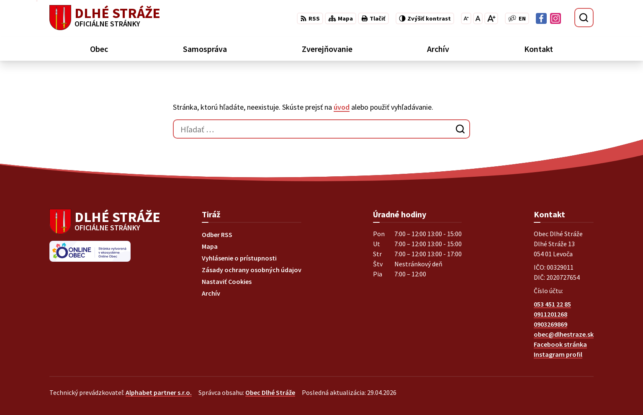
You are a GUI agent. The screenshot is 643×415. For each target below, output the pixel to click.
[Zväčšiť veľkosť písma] (491, 18)
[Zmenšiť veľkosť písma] (466, 18)
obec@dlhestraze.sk (564, 334)
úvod (342, 107)
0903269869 (550, 324)
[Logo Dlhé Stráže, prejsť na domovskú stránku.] (104, 17)
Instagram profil (558, 354)
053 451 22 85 (552, 304)
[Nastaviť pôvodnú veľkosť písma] (478, 18)
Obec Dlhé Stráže (270, 392)
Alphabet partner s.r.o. (159, 392)
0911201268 (550, 314)
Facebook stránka (560, 344)
